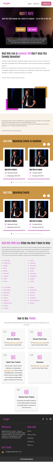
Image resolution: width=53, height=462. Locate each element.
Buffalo (5, 271)
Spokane (32, 292)
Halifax (32, 271)
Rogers (32, 287)
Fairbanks (32, 263)
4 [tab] (17, 182)
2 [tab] (13, 182)
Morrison (6, 295)
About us (30, 445)
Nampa (5, 298)
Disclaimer (30, 438)
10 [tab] (30, 182)
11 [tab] (32, 182)
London (32, 281)
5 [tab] (20, 182)
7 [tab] (24, 182)
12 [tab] (35, 182)
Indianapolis (33, 276)
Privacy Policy (31, 434)
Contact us (30, 441)
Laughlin (32, 278)
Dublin (5, 278)
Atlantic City (6, 263)
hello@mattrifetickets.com (14, 452)
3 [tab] (15, 182)
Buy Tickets (32, 29)
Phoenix (5, 305)
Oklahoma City (7, 303)
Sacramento (33, 290)
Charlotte (6, 273)
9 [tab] (28, 182)
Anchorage (6, 260)
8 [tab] (26, 182)
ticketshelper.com (9, 370)
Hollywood (33, 273)
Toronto (32, 295)
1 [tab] (11, 182)
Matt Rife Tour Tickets (13, 342)
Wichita (32, 303)
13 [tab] (37, 182)
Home (29, 3)
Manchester (6, 290)
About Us (36, 3)
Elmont (32, 260)
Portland (5, 308)
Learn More (20, 29)
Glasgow (32, 268)
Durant (5, 281)
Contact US (46, 3)
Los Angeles (6, 287)
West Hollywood (34, 300)
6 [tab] (22, 182)
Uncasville (33, 298)
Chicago (5, 276)
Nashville (6, 300)
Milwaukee (6, 292)
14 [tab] (39, 182)
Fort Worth (33, 265)
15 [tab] (41, 182)
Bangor (5, 265)
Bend (4, 268)
